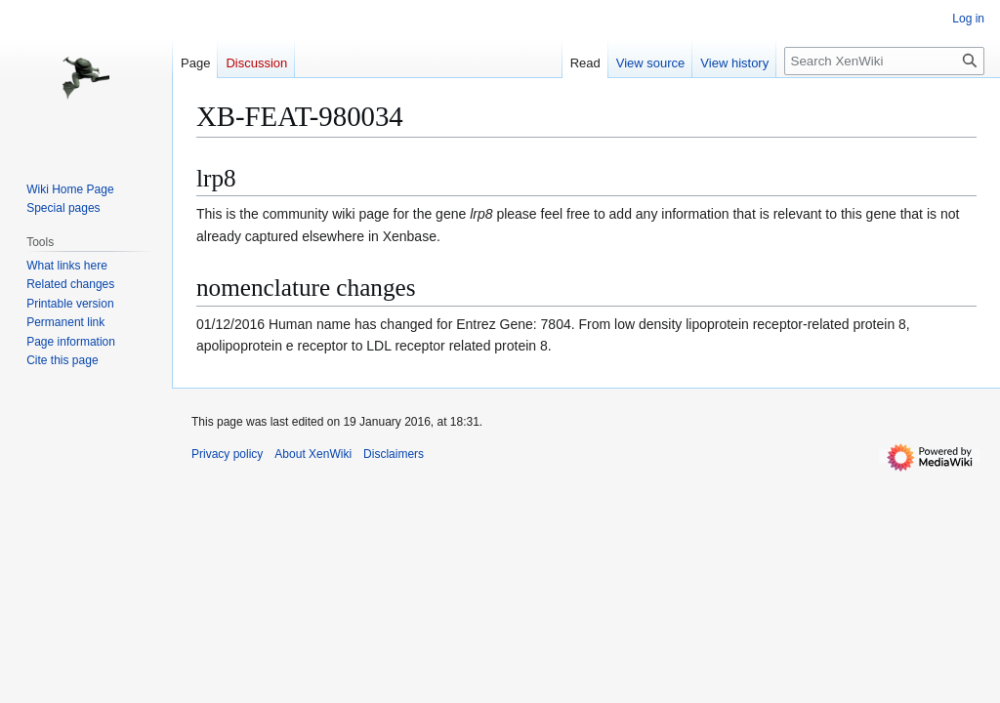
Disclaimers (393, 454)
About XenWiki (313, 454)
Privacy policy (227, 454)
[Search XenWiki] (884, 61)
